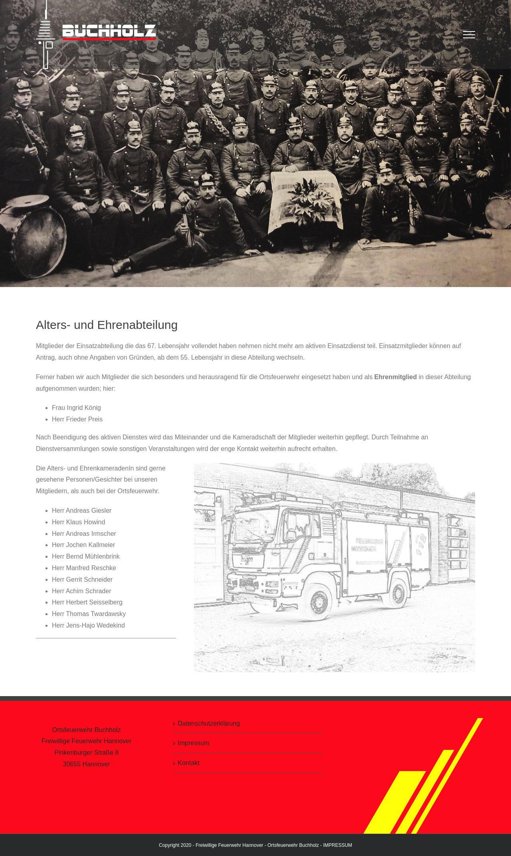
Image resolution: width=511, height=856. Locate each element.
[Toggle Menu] (469, 34)
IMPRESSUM (337, 845)
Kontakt (188, 763)
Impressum (193, 743)
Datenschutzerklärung (209, 723)
